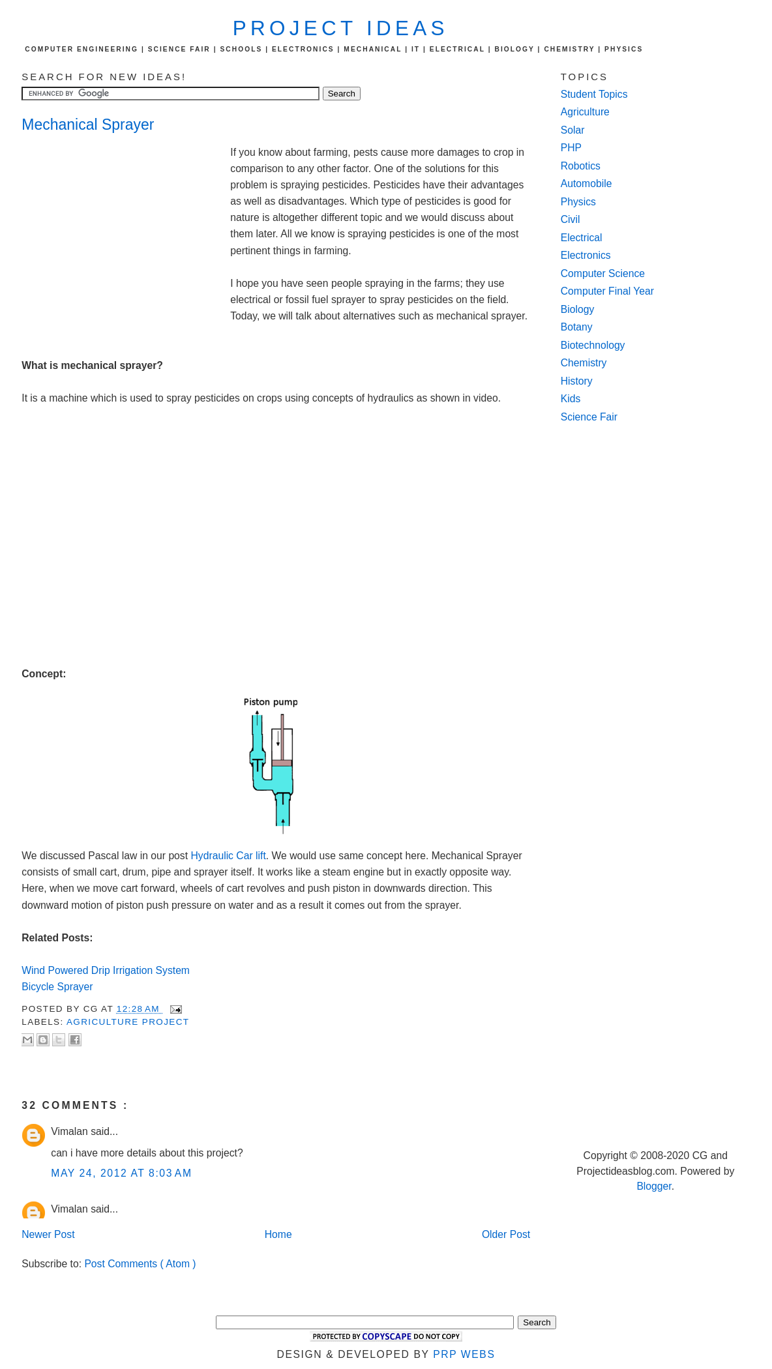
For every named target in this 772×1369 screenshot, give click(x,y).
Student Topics (594, 94)
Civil (570, 219)
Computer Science (603, 273)
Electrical (581, 237)
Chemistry (584, 362)
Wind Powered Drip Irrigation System (106, 970)
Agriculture (585, 111)
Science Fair (589, 416)
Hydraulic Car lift (227, 855)
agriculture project (128, 1022)
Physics (578, 201)
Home (278, 1234)
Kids (571, 398)
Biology (578, 309)
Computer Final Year (607, 291)
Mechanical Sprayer (88, 124)
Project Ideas (341, 28)
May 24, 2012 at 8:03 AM (121, 1173)
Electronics (586, 255)
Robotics (581, 165)
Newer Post (48, 1234)
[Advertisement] (126, 232)
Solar (573, 130)
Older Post (506, 1234)
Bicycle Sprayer (59, 986)
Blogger (653, 1186)
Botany (577, 326)
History (577, 381)
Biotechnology (593, 345)
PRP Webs (464, 1354)
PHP (571, 147)
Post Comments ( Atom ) (140, 1263)
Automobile (586, 183)
